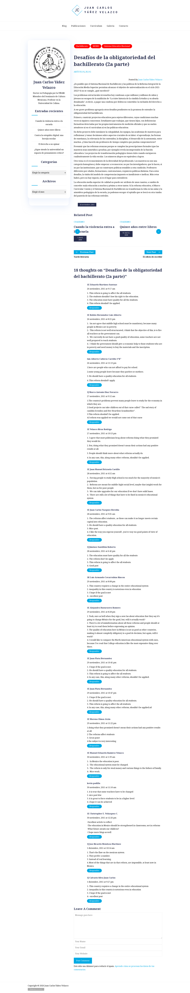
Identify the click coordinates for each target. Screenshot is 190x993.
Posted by (145, 79)
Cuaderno (79, 222)
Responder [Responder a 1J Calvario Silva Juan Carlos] (94, 901)
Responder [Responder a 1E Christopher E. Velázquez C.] (94, 837)
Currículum (96, 26)
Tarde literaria (81, 257)
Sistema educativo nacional (117, 46)
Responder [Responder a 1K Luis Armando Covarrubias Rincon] (94, 600)
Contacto (123, 26)
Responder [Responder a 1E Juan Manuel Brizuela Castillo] (94, 503)
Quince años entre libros (49, 130)
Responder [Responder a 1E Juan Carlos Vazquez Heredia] (94, 540)
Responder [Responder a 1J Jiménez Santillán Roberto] (94, 570)
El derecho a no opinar (49, 144)
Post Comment (83, 960)
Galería (110, 26)
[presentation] (77, 231)
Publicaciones (78, 26)
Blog (64, 26)
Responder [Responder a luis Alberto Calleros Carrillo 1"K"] (94, 385)
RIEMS (96, 46)
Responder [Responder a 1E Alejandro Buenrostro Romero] (94, 651)
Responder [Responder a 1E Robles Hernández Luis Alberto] (94, 352)
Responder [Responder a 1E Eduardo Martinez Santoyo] (94, 308)
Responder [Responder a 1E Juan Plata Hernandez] (94, 681)
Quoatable (39, 989)
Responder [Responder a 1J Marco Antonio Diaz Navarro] (94, 422)
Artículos (79, 72)
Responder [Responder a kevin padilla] (94, 806)
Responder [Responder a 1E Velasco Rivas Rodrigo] (94, 462)
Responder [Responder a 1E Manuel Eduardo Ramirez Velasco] (94, 776)
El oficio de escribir (152, 257)
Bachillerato (82, 46)
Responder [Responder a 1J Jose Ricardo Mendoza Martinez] (94, 870)
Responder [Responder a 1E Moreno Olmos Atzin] (94, 746)
